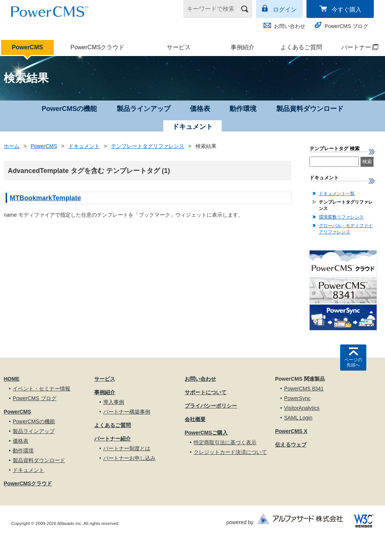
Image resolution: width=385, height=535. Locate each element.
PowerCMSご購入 (206, 433)
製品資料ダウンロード (310, 108)
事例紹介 (243, 47)
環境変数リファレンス (341, 217)
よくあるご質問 (301, 47)
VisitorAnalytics (302, 408)
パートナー (356, 47)
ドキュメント (84, 146)
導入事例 (113, 402)
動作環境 (243, 108)
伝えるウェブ (291, 445)
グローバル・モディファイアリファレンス (346, 229)
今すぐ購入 (346, 9)
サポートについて (206, 392)
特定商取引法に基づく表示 (225, 442)
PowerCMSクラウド (97, 47)
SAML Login (298, 418)
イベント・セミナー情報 (41, 389)
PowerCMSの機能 (69, 108)
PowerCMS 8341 (304, 389)
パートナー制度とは (126, 448)
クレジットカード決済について (230, 452)
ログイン (285, 9)
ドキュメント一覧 (337, 193)
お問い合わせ (289, 26)
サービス (179, 47)
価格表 (200, 108)
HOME (11, 379)
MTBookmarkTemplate (45, 198)
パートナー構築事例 (126, 412)
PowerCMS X (291, 431)
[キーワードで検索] (213, 9)
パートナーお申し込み (129, 458)
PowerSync (297, 398)
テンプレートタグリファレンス (147, 146)
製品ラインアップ (143, 108)
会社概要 (195, 419)
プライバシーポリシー (211, 406)
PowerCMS (27, 47)
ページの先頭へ (353, 362)
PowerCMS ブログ (346, 26)
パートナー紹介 (112, 439)
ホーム (11, 146)
